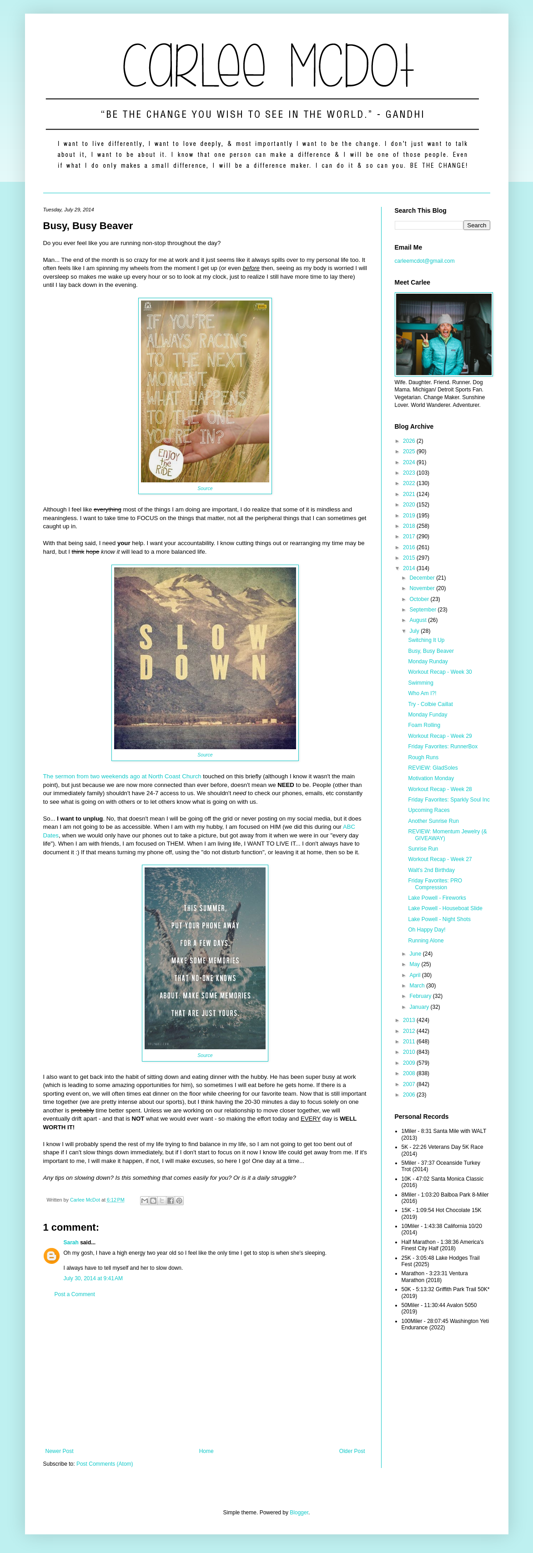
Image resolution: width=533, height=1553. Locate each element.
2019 (410, 515)
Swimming (420, 683)
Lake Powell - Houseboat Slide (445, 908)
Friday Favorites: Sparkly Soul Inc (448, 800)
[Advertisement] (205, 1373)
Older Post (352, 1451)
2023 (410, 473)
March (417, 985)
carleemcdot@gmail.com (425, 261)
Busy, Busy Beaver (431, 651)
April (415, 975)
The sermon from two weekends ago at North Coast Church (122, 776)
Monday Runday (428, 661)
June (415, 954)
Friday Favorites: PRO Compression (435, 883)
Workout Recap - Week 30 (440, 672)
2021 (410, 494)
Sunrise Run (423, 849)
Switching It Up (426, 640)
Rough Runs (423, 757)
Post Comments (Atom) (104, 1464)
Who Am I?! (422, 693)
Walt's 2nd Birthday (431, 870)
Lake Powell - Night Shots (439, 919)
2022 (410, 483)
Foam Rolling (424, 725)
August (418, 620)
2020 (410, 504)
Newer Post (59, 1451)
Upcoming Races (428, 810)
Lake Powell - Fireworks (437, 898)
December (422, 578)
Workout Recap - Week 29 (440, 736)
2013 (410, 1020)
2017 (410, 536)
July (415, 631)
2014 (410, 568)
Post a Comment (75, 1294)
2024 (410, 462)
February (420, 996)
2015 (410, 558)
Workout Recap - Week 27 (440, 859)
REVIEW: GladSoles (433, 768)
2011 (410, 1041)
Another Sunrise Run (433, 821)
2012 (410, 1031)
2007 (410, 1084)
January (419, 1007)
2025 (410, 451)
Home (206, 1451)
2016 (410, 547)
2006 (410, 1095)
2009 (410, 1063)
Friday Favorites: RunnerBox (443, 746)
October (419, 599)
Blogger (299, 1512)
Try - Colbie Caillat (430, 704)
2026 (410, 441)
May (415, 964)
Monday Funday (427, 714)
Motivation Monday (431, 778)
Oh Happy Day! (426, 930)
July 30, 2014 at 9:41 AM (93, 1278)
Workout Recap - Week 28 (440, 789)
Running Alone (425, 940)
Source (204, 488)
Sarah (71, 1242)
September (423, 609)
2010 (410, 1052)
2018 (410, 526)
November (422, 588)
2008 (410, 1073)
